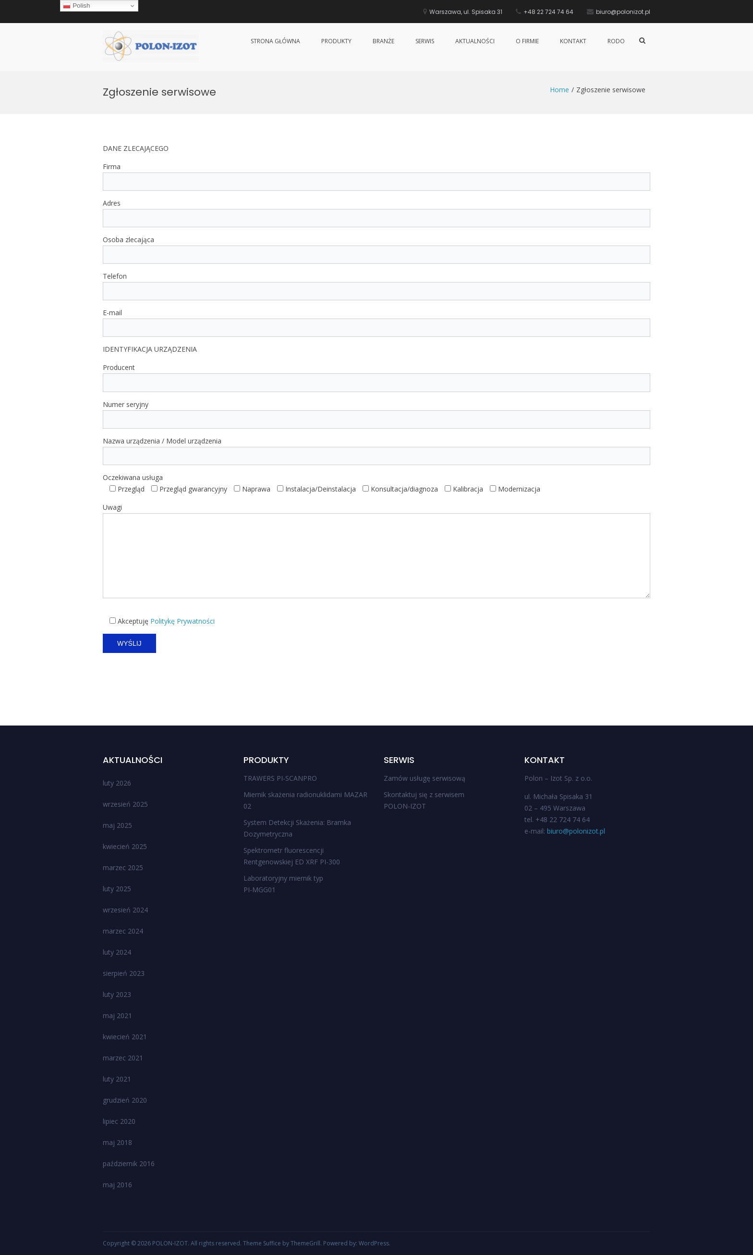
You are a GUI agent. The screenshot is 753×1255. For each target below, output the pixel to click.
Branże (383, 41)
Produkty (336, 41)
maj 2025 (117, 825)
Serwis (424, 41)
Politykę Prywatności (182, 621)
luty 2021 (117, 1078)
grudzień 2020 (125, 1100)
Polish (76, 6)
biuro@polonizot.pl (576, 831)
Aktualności (475, 41)
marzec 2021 (123, 1057)
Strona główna (275, 41)
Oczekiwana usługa (133, 477)
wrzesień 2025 (125, 804)
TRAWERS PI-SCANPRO (280, 778)
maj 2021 (117, 1015)
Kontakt (573, 41)
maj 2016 (117, 1184)
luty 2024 (117, 952)
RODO (616, 41)
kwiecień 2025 (125, 846)
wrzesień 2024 (125, 909)
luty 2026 (117, 782)
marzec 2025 (123, 867)
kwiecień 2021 (125, 1036)
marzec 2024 (123, 930)
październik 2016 (129, 1163)
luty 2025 (117, 888)
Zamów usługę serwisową (424, 778)
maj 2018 (117, 1142)
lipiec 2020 (119, 1121)
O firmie (527, 41)
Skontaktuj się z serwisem (424, 794)
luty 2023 (117, 994)
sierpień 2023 (124, 973)
